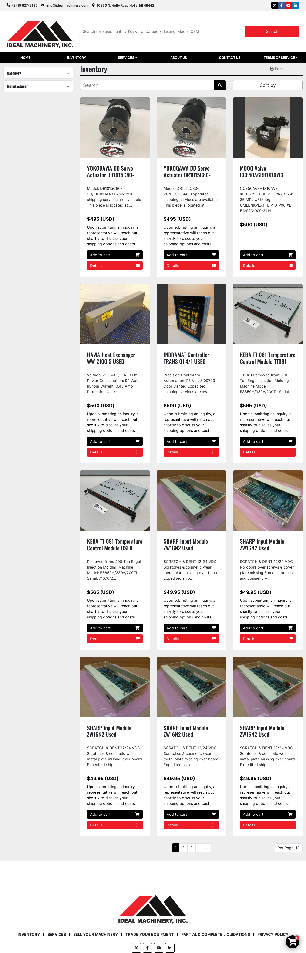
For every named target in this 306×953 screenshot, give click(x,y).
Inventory (76, 57)
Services (126, 57)
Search (272, 31)
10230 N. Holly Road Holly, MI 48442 (125, 5)
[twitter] (274, 5)
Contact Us (229, 57)
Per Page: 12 (288, 847)
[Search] (162, 31)
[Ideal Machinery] (153, 906)
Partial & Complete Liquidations (215, 934)
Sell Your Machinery (95, 934)
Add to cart (115, 255)
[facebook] (281, 5)
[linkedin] (295, 5)
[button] (127, 57)
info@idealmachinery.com (67, 5)
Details (115, 265)
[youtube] (288, 5)
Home (25, 57)
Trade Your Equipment (149, 934)
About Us (178, 57)
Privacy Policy (273, 934)
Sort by (268, 85)
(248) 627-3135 (24, 5)
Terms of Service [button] (279, 57)
